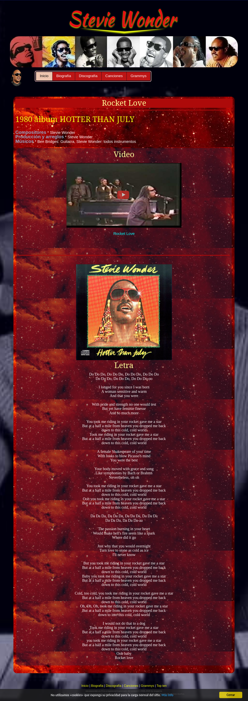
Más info (167, 696)
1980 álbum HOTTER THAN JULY (74, 119)
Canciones (114, 76)
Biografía (63, 76)
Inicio (44, 76)
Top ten (162, 685)
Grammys (138, 76)
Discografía (88, 76)
